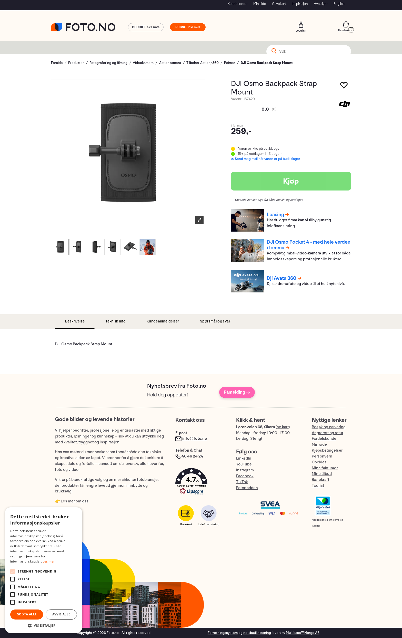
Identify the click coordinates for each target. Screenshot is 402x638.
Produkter (76, 63)
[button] (200, 482)
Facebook (245, 476)
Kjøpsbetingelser (327, 450)
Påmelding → (237, 392)
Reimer (229, 63)
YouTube (244, 464)
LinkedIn (243, 458)
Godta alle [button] (27, 614)
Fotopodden (247, 487)
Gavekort (279, 4)
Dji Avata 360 (281, 278)
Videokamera (143, 63)
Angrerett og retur (327, 433)
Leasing (275, 215)
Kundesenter (237, 4)
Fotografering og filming (108, 63)
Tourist (318, 485)
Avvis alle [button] (61, 614)
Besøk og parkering (329, 427)
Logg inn (301, 25)
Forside (57, 63)
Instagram (245, 470)
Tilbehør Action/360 (202, 63)
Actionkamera (170, 63)
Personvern (322, 456)
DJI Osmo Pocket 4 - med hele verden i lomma (308, 245)
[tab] (75, 321)
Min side (259, 4)
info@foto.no (194, 438)
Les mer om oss (74, 501)
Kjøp (291, 181)
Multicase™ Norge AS (302, 633)
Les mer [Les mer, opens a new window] (49, 561)
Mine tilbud (322, 473)
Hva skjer (321, 4)
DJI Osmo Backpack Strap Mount (267, 63)
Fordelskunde (324, 438)
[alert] (43, 570)
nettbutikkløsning (257, 633)
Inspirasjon (300, 4)
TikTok (242, 482)
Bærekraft (320, 479)
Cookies (319, 462)
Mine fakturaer (325, 468)
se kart (283, 427)
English (339, 4)
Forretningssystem (223, 633)
